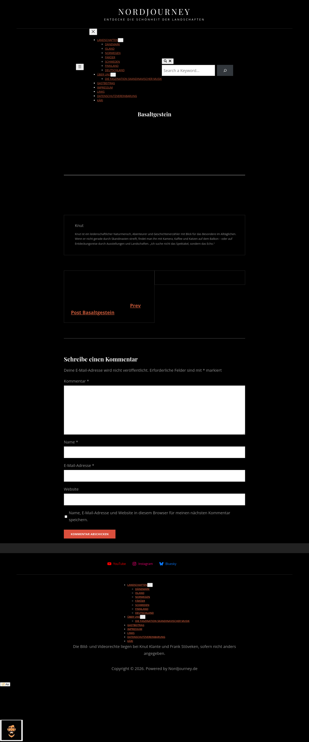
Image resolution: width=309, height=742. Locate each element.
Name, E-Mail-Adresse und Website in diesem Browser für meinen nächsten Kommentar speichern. (149, 516)
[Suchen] (225, 70)
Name (71, 442)
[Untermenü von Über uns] (113, 75)
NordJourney (154, 11)
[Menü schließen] (93, 32)
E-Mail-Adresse (79, 465)
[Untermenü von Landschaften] (120, 40)
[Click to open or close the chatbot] (11, 730)
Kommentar (76, 381)
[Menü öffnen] (80, 67)
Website (71, 489)
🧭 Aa (5, 684)
